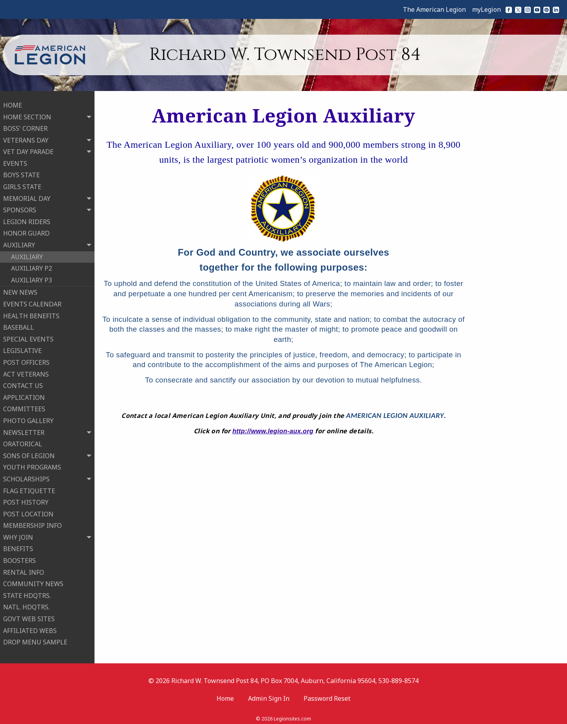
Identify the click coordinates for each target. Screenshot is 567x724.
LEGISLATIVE (22, 348)
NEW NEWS (20, 290)
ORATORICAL (22, 441)
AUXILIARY (27, 254)
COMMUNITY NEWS (33, 581)
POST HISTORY (25, 500)
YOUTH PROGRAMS (32, 464)
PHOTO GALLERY (28, 418)
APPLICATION (24, 395)
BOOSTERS (19, 558)
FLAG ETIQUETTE (29, 488)
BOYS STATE (21, 173)
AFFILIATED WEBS (30, 628)
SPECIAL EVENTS (28, 336)
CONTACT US (23, 383)
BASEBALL (18, 325)
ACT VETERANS (26, 372)
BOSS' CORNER (25, 126)
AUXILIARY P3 (31, 277)
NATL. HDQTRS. (26, 605)
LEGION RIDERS (26, 219)
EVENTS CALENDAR (32, 301)
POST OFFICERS (26, 360)
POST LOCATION (28, 511)
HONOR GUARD (26, 231)
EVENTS (15, 161)
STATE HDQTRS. (27, 593)
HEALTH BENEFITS (31, 313)
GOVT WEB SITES (29, 616)
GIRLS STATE (22, 184)
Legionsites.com (292, 714)
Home (225, 693)
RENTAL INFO (23, 570)
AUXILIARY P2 (31, 266)
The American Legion (434, 9)
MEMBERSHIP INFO (32, 523)
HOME (12, 102)
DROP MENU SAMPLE (35, 639)
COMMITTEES (24, 406)
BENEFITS (18, 546)
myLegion (486, 9)
